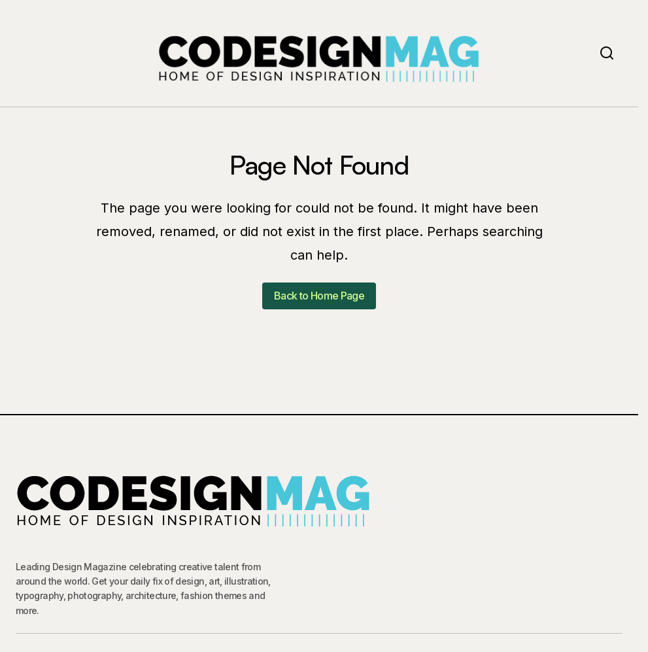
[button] (606, 53)
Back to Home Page (319, 295)
